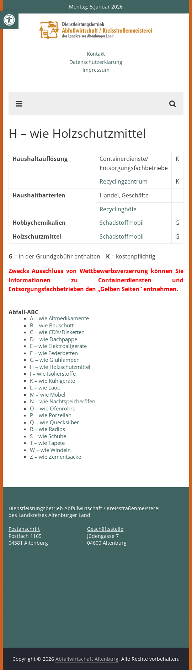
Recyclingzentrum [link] (124, 181)
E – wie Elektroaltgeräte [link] (58, 345)
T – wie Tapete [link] (47, 442)
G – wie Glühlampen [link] (55, 359)
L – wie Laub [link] (45, 387)
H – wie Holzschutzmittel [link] (60, 366)
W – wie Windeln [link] (50, 449)
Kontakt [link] (96, 53)
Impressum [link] (96, 69)
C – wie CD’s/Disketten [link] (57, 332)
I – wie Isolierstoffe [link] (53, 373)
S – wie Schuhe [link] (48, 436)
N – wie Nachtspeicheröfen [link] (62, 401)
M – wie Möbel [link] (47, 394)
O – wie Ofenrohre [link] (52, 408)
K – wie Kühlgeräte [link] (52, 380)
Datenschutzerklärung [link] (95, 62)
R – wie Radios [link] (47, 428)
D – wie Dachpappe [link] (53, 339)
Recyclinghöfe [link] (118, 209)
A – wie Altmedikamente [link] (59, 318)
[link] (9, 20)
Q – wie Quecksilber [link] (54, 422)
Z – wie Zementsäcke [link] (55, 456)
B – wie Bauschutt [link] (52, 325)
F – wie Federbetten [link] (54, 352)
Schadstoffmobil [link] (122, 223)
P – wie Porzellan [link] (50, 415)
